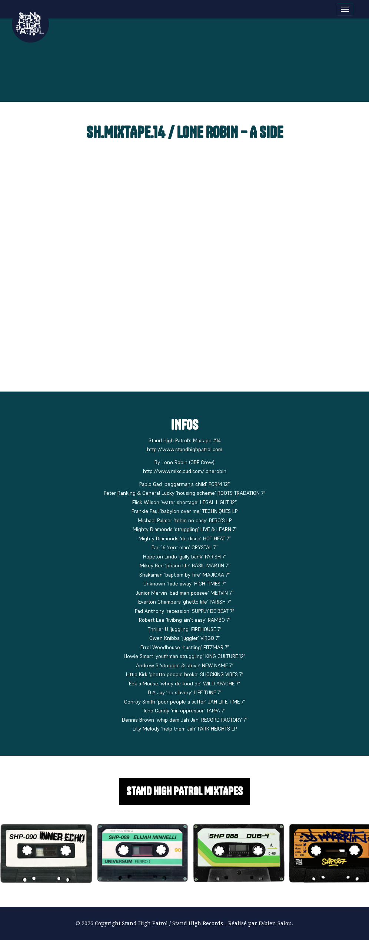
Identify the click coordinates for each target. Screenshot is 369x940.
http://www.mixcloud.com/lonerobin (184, 471)
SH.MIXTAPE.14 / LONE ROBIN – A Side (184, 132)
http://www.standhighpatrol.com (184, 449)
